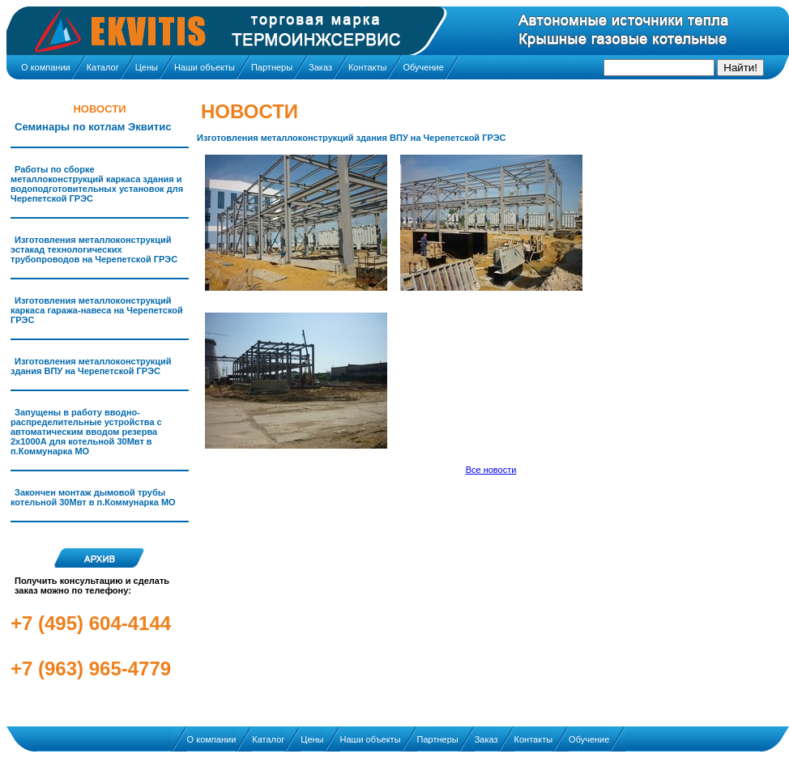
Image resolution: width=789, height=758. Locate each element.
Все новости (491, 470)
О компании (45, 67)
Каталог (103, 67)
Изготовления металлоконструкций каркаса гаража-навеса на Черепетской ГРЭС (97, 310)
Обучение (423, 67)
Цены (146, 67)
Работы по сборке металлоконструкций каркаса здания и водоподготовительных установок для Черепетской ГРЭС (97, 183)
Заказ (320, 67)
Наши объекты (204, 67)
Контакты (367, 67)
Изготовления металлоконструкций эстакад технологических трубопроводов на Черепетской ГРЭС (94, 249)
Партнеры (271, 67)
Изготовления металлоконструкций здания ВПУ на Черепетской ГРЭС (91, 366)
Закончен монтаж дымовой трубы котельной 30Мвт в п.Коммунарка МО (93, 497)
